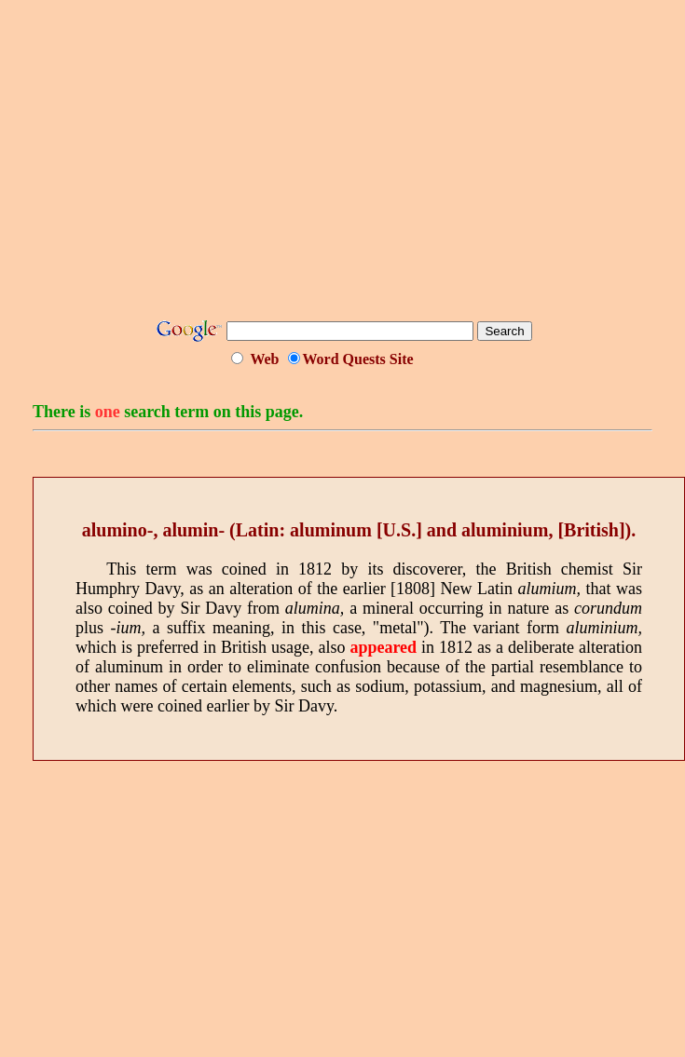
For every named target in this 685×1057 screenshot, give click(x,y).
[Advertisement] (347, 165)
